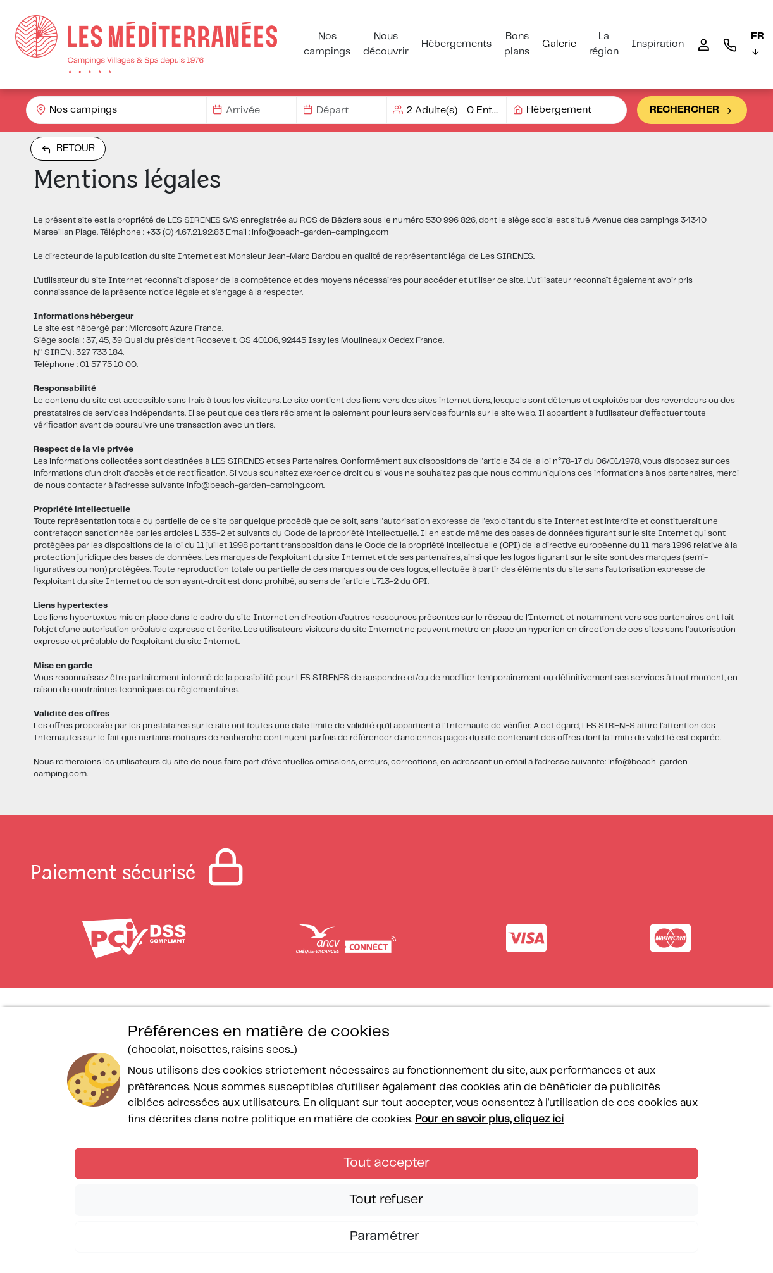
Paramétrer (386, 1236)
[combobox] (116, 110)
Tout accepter (386, 1163)
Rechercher (692, 110)
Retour (68, 149)
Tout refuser (386, 1199)
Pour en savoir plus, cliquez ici (489, 1119)
